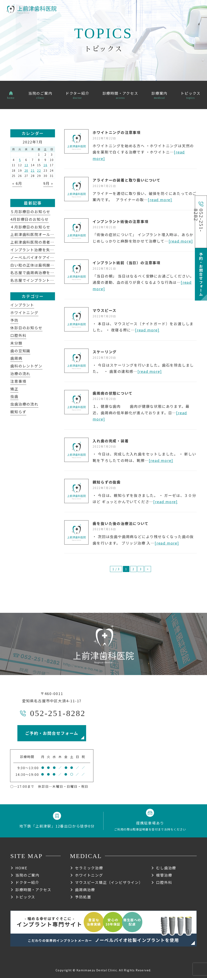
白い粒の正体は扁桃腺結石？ (36, 265)
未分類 (16, 343)
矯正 (14, 388)
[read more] (160, 199)
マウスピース (104, 310)
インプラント (22, 304)
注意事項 (18, 381)
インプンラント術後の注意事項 (120, 221)
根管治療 (164, 875)
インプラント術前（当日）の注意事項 (127, 262)
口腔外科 (18, 335)
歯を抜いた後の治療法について (120, 523)
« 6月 (17, 183)
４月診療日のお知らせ (30, 226)
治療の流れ (20, 373)
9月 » (48, 183)
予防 (14, 320)
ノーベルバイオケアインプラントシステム (50, 257)
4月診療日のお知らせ (29, 219)
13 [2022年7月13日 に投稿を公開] (26, 165)
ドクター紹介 (27, 882)
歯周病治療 (85, 889)
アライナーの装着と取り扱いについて (127, 180)
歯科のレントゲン (26, 365)
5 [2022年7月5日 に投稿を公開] (20, 160)
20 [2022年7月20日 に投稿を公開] (26, 170)
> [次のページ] (148, 569)
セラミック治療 (89, 867)
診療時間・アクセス (33, 889)
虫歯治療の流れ (24, 404)
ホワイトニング (24, 312)
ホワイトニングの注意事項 (117, 132)
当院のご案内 (27, 875)
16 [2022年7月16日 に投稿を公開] (45, 165)
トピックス (25, 896)
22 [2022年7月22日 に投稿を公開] (39, 170)
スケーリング (105, 351)
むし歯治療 (166, 867)
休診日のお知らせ (26, 327)
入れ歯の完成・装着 (111, 440)
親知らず (18, 411)
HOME (21, 867)
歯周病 (16, 358)
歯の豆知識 (20, 350)
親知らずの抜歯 (107, 482)
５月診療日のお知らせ (30, 211)
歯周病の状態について (112, 393)
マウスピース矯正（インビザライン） (109, 882)
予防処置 (83, 896)
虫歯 (14, 396)
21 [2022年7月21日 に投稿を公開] (33, 170)
